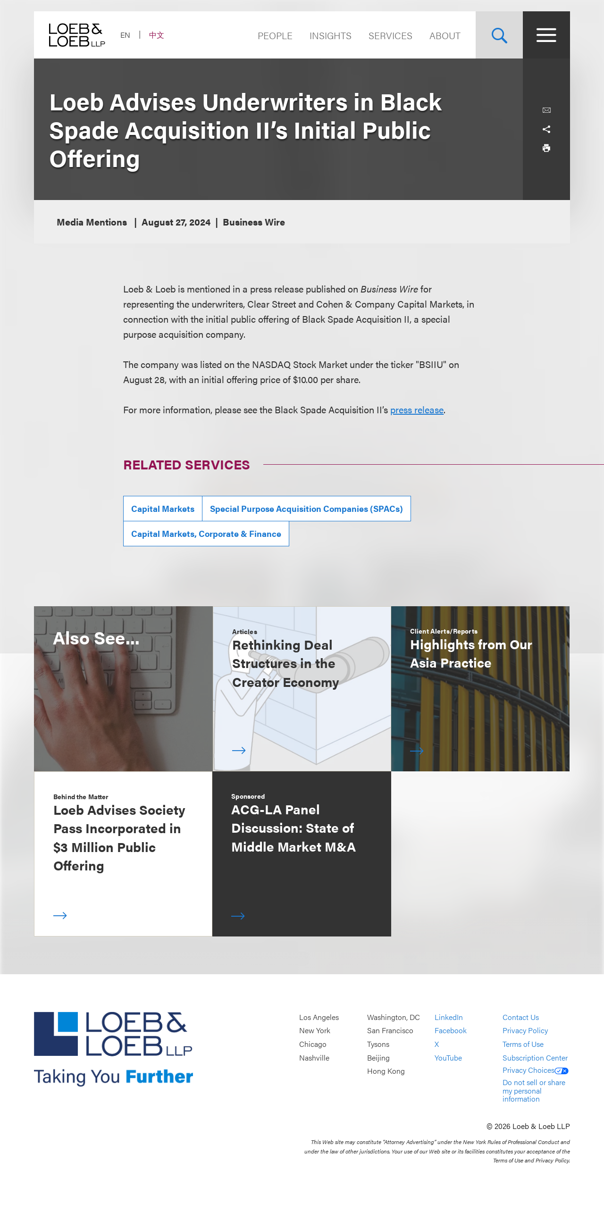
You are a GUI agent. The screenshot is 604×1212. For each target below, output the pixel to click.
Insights (331, 35)
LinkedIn (449, 1016)
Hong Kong (386, 1070)
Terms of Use (523, 1043)
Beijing (378, 1057)
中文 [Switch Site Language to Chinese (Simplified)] (156, 34)
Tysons (378, 1043)
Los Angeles (319, 1016)
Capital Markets (162, 508)
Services (390, 35)
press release (417, 409)
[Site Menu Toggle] (546, 35)
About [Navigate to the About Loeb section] (445, 35)
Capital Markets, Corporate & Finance (206, 533)
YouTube (448, 1057)
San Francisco (390, 1030)
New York (314, 1030)
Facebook (451, 1030)
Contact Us (521, 1016)
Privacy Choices (536, 1069)
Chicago (313, 1043)
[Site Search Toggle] (499, 35)
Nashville (314, 1057)
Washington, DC (393, 1016)
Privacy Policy (525, 1030)
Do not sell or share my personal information (534, 1090)
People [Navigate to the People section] (275, 35)
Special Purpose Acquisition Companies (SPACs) (306, 508)
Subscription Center (535, 1057)
